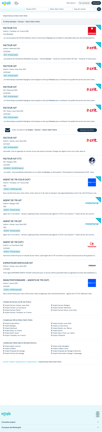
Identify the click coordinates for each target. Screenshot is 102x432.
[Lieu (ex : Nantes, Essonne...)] (60, 9)
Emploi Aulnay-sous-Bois (62, 323)
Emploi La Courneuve (60, 326)
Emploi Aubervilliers (12, 323)
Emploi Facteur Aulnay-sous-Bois (17, 305)
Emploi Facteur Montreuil (62, 308)
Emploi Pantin (58, 331)
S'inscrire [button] (96, 3)
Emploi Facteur (32, 362)
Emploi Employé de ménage (15, 351)
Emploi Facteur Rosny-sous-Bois (65, 310)
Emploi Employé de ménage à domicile (67, 351)
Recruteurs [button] (71, 3)
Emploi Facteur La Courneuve (15, 308)
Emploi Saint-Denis (12, 333)
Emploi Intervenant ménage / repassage (67, 353)
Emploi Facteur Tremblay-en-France (18, 312)
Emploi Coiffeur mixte (60, 348)
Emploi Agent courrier (13, 346)
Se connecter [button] (84, 3)
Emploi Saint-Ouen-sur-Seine (64, 333)
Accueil (5, 362)
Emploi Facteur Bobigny (61, 305)
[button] (6, 414)
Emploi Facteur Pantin (13, 310)
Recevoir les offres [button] (87, 130)
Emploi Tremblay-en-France (15, 335)
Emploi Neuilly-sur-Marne (62, 328)
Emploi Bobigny (10, 326)
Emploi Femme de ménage (14, 353)
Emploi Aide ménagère (61, 346)
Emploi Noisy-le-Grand (13, 331)
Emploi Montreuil (11, 328)
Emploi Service (21, 362)
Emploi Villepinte (59, 335)
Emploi (12, 362)
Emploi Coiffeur (10, 348)
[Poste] (36, 9)
